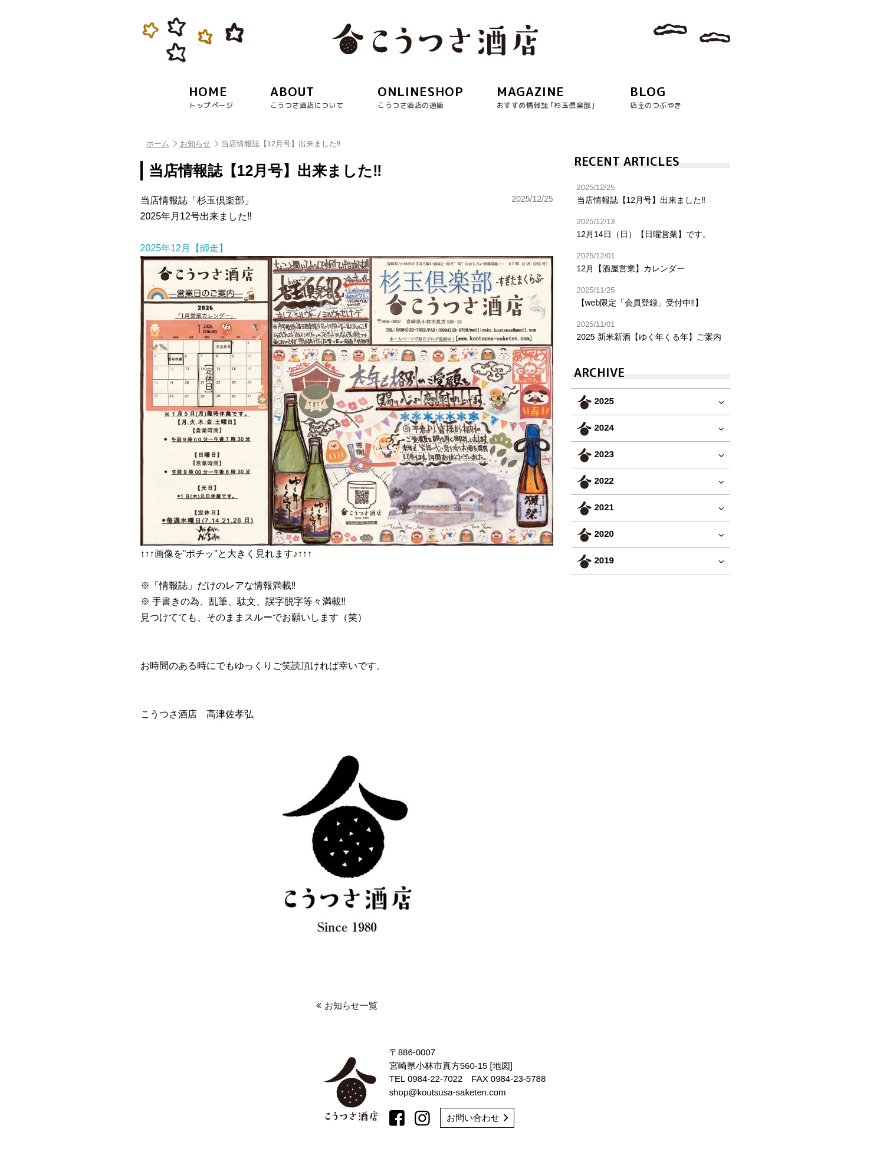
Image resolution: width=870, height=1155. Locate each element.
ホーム (161, 143)
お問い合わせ (477, 1118)
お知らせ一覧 (346, 1005)
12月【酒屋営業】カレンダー (650, 262)
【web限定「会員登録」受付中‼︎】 (650, 296)
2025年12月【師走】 (346, 394)
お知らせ (199, 143)
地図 (501, 1066)
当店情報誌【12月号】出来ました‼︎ (650, 194)
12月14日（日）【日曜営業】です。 (650, 228)
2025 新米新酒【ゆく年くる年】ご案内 (650, 331)
